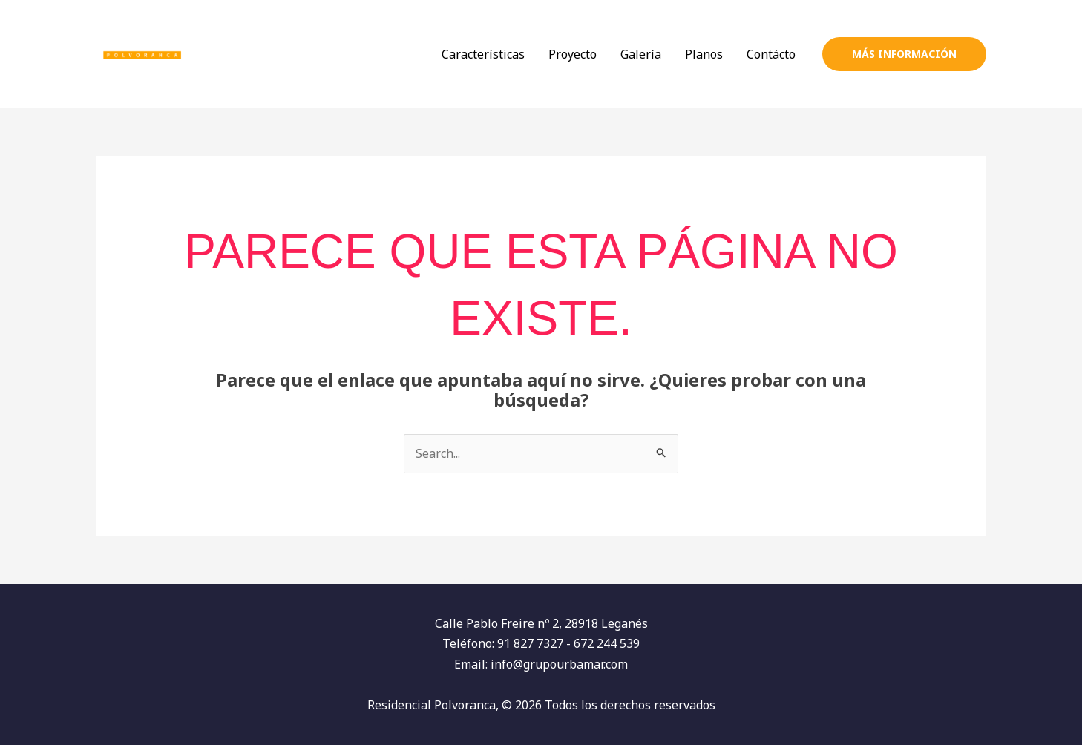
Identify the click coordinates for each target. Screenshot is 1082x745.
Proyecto (572, 54)
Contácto (771, 54)
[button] (904, 54)
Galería (640, 54)
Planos (704, 54)
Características (483, 54)
